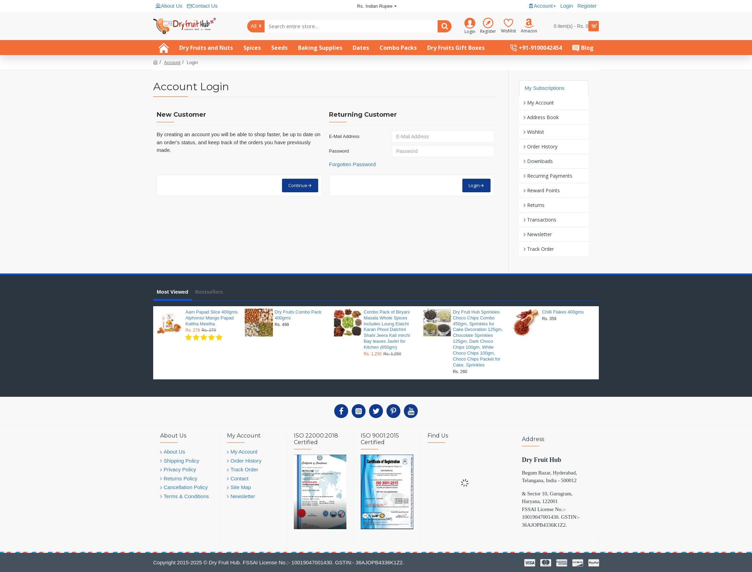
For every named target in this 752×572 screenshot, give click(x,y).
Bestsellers (209, 292)
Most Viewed (172, 292)
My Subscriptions (544, 88)
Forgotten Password (352, 164)
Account (172, 62)
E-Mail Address (344, 136)
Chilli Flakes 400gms (563, 312)
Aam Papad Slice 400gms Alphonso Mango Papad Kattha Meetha (212, 317)
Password (339, 151)
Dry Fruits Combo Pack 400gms (298, 314)
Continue (297, 185)
